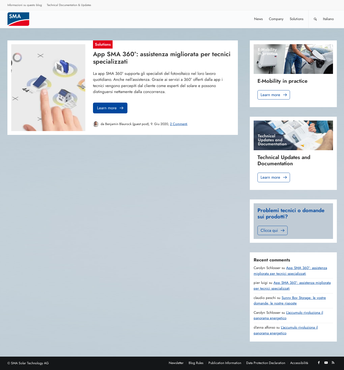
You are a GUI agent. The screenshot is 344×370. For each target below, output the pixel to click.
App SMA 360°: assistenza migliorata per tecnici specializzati (290, 270)
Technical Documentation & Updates (69, 5)
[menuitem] (24, 6)
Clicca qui (273, 230)
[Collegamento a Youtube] (326, 362)
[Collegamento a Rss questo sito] (333, 362)
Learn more (110, 108)
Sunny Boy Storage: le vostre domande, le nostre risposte (290, 300)
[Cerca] (315, 19)
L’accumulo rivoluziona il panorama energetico (286, 330)
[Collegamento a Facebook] (318, 362)
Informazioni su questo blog (24, 5)
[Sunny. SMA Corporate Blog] (21, 19)
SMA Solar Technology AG (30, 363)
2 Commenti (178, 123)
